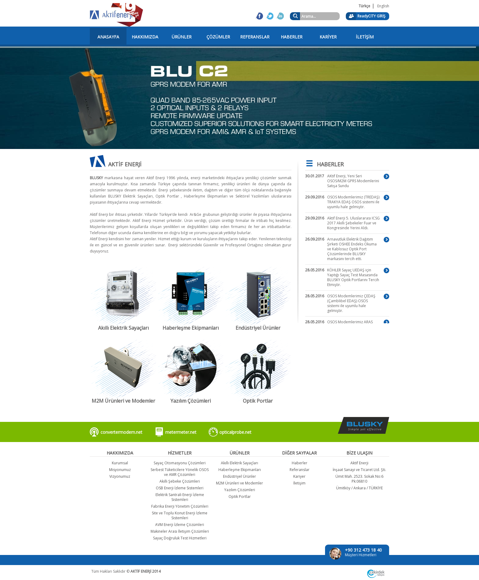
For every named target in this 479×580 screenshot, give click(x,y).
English (383, 6)
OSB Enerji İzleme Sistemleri (179, 488)
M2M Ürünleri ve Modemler (239, 483)
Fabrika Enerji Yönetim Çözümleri (179, 506)
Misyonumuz (120, 469)
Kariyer (299, 476)
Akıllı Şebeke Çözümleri (179, 481)
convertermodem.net (121, 432)
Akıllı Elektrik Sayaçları (239, 463)
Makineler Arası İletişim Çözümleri (180, 531)
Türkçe (364, 6)
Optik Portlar (240, 496)
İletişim (299, 483)
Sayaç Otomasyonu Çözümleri (180, 463)
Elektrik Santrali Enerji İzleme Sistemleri (179, 497)
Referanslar (299, 469)
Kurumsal (120, 463)
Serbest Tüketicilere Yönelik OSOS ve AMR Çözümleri (180, 472)
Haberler (299, 463)
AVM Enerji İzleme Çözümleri (179, 524)
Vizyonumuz (119, 476)
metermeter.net (180, 432)
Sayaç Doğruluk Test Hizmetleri (180, 538)
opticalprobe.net (235, 432)
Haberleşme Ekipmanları (239, 469)
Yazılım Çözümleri (239, 489)
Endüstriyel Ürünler (239, 476)
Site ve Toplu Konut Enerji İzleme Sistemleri (179, 515)
